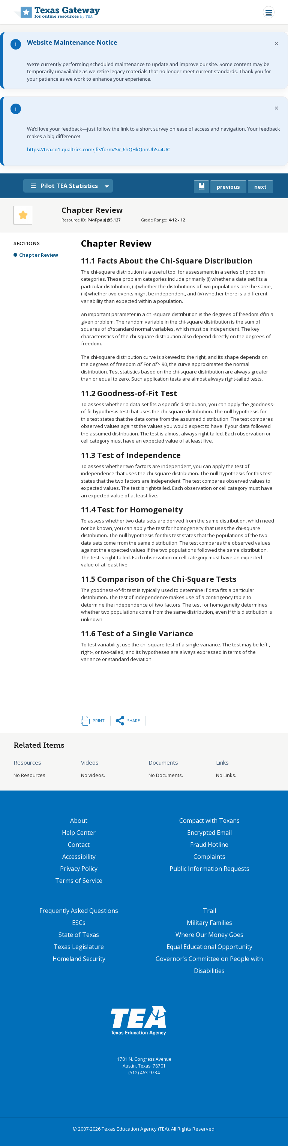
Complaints (209, 856)
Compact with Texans (209, 820)
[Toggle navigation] (268, 12)
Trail (209, 911)
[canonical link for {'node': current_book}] (201, 186)
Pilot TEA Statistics (66, 186)
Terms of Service (78, 880)
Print (99, 720)
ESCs (79, 923)
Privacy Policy (79, 868)
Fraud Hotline (209, 844)
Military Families (209, 923)
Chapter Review (38, 254)
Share (133, 720)
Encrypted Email (209, 832)
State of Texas (78, 935)
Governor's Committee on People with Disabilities (209, 965)
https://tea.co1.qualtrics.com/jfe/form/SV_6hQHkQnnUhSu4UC (98, 149)
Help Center (79, 832)
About (78, 820)
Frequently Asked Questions (78, 911)
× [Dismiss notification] (276, 43)
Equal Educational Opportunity (209, 947)
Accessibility (79, 856)
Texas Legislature (79, 947)
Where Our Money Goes (209, 935)
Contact (79, 844)
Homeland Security (78, 959)
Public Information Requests (209, 868)
